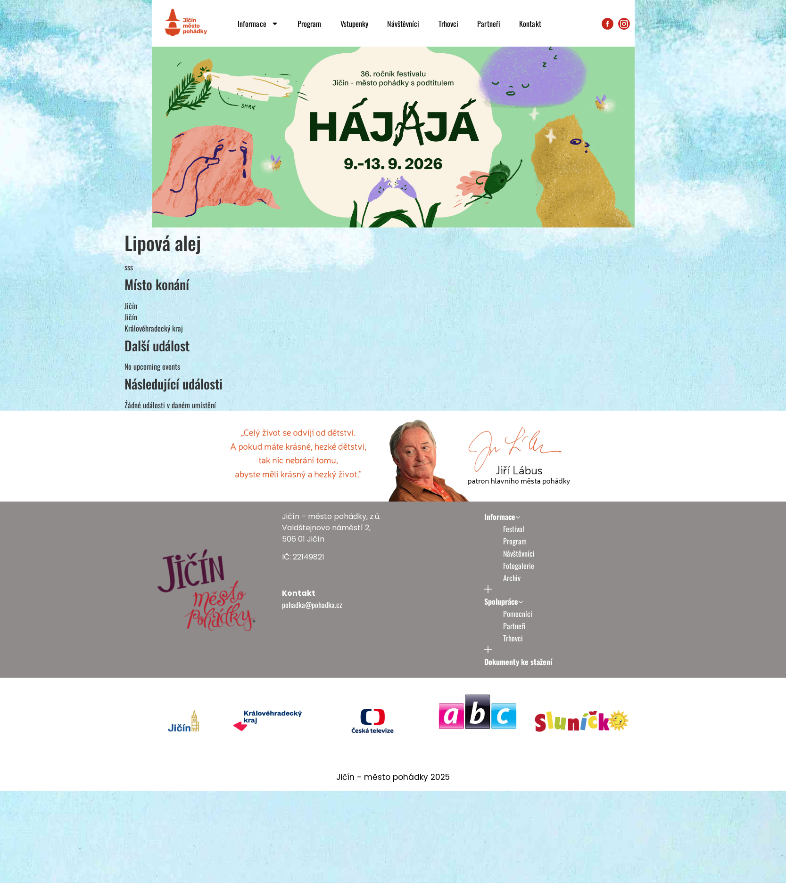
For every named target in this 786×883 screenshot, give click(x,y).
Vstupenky (354, 23)
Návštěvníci (403, 23)
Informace (258, 23)
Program (310, 23)
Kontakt (530, 23)
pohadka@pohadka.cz (312, 604)
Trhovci (449, 23)
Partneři (488, 23)
